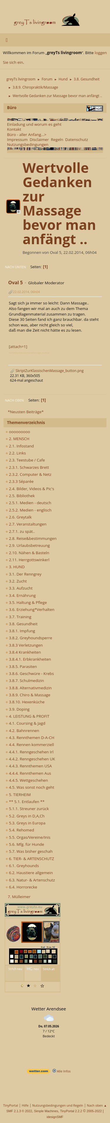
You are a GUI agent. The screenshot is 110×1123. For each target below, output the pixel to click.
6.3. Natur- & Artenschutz (30, 880)
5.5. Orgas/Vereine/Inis (28, 837)
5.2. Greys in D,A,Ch (25, 816)
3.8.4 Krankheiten (23, 652)
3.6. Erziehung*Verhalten (30, 609)
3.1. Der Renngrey (23, 574)
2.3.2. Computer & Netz (28, 474)
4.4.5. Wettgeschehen (27, 780)
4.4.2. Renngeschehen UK (30, 759)
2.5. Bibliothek (20, 495)
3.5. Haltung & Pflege (26, 602)
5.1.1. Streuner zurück (27, 808)
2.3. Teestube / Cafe (25, 460)
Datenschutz (76, 139)
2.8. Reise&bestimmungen (31, 538)
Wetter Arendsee (48, 1009)
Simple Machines (46, 1111)
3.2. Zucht (16, 581)
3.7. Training (18, 616)
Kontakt (14, 129)
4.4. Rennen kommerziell (30, 744)
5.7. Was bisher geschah (29, 851)
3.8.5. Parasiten (21, 666)
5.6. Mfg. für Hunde (25, 844)
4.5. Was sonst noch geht (30, 787)
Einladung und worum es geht (34, 124)
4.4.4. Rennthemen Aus (28, 773)
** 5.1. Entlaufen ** (25, 801)
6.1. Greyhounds (22, 865)
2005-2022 (94, 1111)
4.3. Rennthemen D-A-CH (30, 737)
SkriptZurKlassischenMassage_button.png (47, 370)
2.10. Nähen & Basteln (27, 552)
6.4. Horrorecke (21, 887)
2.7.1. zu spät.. (20, 531)
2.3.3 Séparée (20, 481)
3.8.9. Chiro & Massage (28, 694)
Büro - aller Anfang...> (26, 134)
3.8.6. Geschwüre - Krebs (30, 673)
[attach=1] (18, 346)
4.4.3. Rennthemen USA (29, 766)
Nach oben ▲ (97, 1105)
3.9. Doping (18, 709)
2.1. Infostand (20, 446)
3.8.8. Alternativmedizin (29, 687)
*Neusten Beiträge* (25, 411)
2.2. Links (16, 453)
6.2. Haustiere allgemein (29, 872)
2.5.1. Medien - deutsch (28, 502)
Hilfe (25, 1105)
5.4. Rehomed (20, 830)
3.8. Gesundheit (22, 623)
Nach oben (14, 400)
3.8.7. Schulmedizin (25, 680)
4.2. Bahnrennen (22, 730)
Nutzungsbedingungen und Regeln (57, 1105)
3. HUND (15, 566)
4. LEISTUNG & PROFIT (27, 716)
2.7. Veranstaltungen (26, 524)
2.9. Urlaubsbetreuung (28, 545)
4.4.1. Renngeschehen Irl (29, 752)
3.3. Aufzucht (19, 588)
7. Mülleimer (19, 896)
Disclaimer (39, 139)
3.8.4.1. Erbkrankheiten (28, 659)
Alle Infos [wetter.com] (62, 1071)
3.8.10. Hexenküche (25, 702)
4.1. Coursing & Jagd (25, 723)
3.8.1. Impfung (20, 630)
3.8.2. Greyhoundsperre (29, 637)
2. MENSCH (17, 438)
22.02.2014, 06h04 (26, 292)
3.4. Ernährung (21, 595)
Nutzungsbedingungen (27, 144)
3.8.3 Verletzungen (24, 645)
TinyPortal (10, 1105)
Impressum (17, 139)
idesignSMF (55, 1117)
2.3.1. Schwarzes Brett (27, 467)
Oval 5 (15, 282)
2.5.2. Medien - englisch (29, 510)
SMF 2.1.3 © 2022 (19, 1111)
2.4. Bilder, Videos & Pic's (30, 488)
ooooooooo (18, 431)
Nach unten (15, 267)
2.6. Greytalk (19, 517)
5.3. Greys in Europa (25, 823)
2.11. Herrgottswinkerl (27, 559)
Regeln (57, 139)
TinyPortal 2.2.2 (71, 1111)
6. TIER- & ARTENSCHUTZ (30, 858)
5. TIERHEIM (18, 794)
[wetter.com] (38, 1072)
